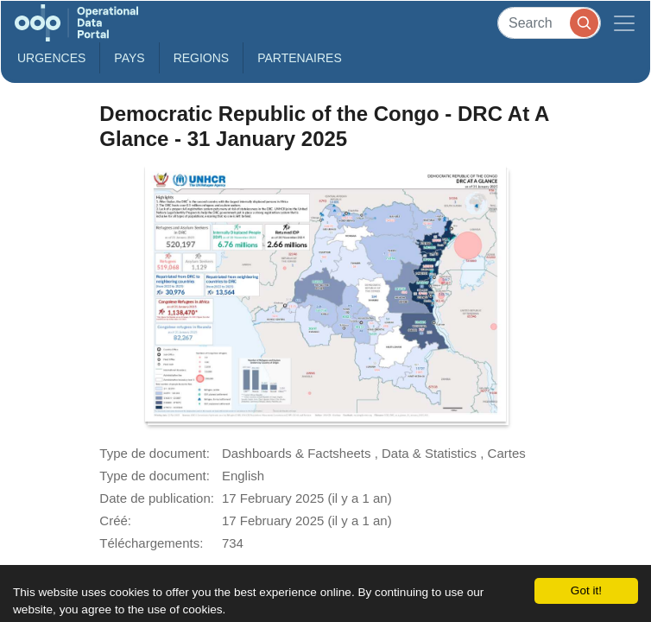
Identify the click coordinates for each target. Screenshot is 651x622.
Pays (129, 58)
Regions (202, 58)
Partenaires (299, 58)
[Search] (549, 23)
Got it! (586, 590)
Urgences (51, 58)
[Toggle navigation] (624, 22)
